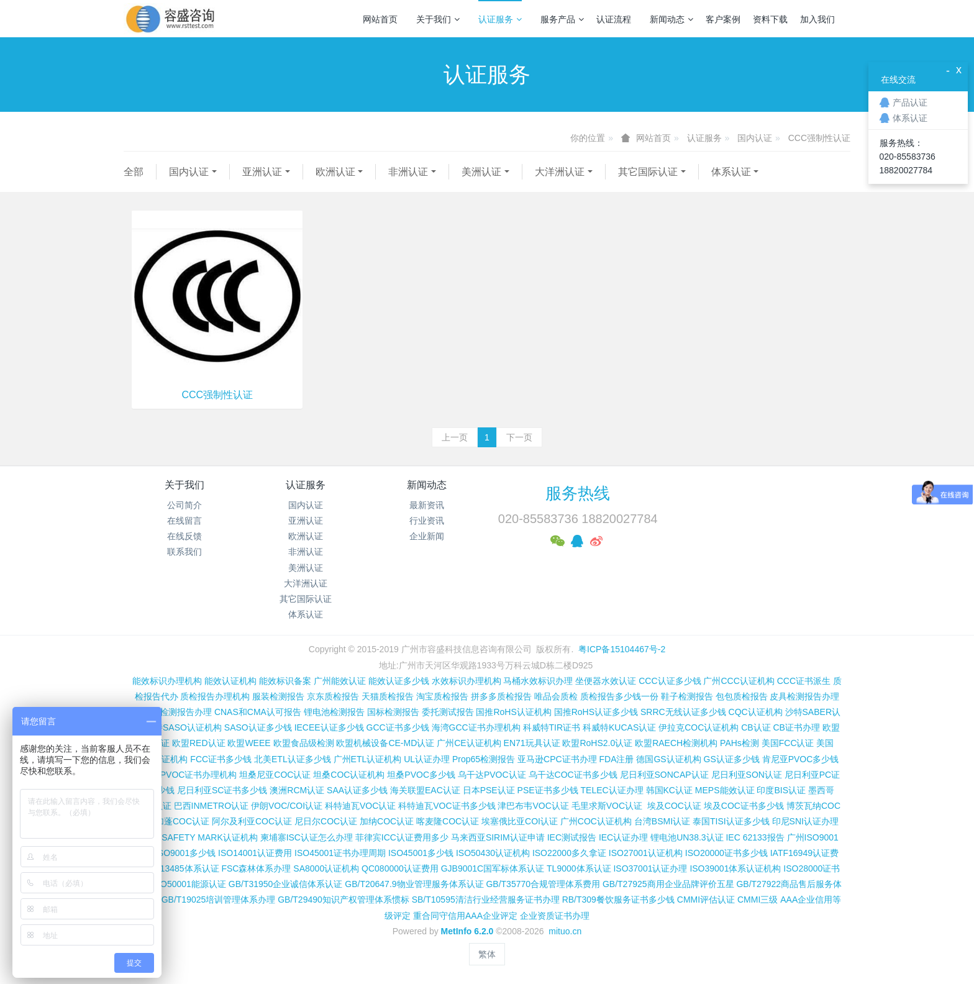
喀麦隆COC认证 (447, 821)
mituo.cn (564, 931)
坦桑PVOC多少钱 (421, 775)
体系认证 (731, 171)
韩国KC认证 (669, 790)
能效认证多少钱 (398, 681)
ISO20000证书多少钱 (726, 853)
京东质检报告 (333, 696)
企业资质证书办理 (554, 916)
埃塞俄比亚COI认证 (519, 821)
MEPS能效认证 (725, 790)
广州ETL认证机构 (368, 759)
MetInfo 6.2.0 (467, 931)
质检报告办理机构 (215, 696)
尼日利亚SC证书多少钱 (222, 790)
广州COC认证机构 (596, 821)
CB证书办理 (796, 727)
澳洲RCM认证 (297, 790)
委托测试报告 (448, 712)
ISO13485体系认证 (182, 868)
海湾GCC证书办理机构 (476, 727)
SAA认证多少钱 (357, 790)
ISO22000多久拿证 (569, 853)
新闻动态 (671, 19)
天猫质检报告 (388, 696)
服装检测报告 (278, 696)
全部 (133, 171)
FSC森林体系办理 (256, 868)
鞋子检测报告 (687, 696)
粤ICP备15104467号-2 (621, 649)
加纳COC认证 (387, 821)
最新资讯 (426, 505)
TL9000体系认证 (579, 868)
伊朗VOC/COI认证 (286, 806)
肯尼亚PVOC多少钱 (800, 759)
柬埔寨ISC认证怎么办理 (306, 837)
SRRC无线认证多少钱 (683, 712)
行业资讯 (426, 521)
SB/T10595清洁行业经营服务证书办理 (486, 899)
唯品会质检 (556, 696)
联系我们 (184, 552)
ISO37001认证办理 (650, 868)
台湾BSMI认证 (662, 821)
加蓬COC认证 (182, 821)
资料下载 (770, 19)
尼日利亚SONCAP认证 (664, 775)
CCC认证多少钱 (670, 681)
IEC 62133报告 (755, 837)
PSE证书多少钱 (547, 790)
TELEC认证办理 (612, 790)
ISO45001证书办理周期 (340, 853)
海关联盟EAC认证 (425, 790)
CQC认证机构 (756, 712)
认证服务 (500, 19)
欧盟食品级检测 (303, 743)
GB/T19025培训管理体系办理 (219, 899)
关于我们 (438, 19)
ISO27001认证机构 (646, 853)
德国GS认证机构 (668, 759)
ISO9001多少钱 (185, 853)
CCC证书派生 (804, 681)
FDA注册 (616, 759)
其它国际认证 (648, 171)
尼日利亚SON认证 (746, 775)
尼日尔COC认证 (325, 821)
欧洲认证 (335, 171)
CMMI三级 (757, 899)
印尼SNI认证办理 (805, 821)
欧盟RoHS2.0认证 (597, 743)
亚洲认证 (262, 171)
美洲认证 (481, 171)
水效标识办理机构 (466, 681)
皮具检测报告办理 (804, 696)
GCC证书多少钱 (397, 727)
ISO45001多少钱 (420, 853)
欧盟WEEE (248, 743)
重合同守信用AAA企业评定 (465, 916)
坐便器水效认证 (605, 681)
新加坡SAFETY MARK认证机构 (196, 837)
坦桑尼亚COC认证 (275, 775)
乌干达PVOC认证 (492, 775)
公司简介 (184, 505)
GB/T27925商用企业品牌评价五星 (668, 884)
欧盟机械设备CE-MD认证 (385, 743)
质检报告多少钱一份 (619, 696)
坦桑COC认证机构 (349, 775)
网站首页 (380, 19)
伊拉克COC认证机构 (698, 727)
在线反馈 (184, 536)
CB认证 (755, 727)
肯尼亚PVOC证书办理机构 (185, 775)
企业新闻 (426, 536)
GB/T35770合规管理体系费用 (543, 884)
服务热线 (577, 493)
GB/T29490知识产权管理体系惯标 (343, 899)
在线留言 (184, 521)
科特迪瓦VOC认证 (360, 806)
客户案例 (723, 19)
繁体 (487, 954)
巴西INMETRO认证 (211, 806)
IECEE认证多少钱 (329, 727)
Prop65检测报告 (483, 759)
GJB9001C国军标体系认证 (492, 868)
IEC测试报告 (571, 837)
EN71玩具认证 (532, 743)
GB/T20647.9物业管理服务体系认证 (414, 884)
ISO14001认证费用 (255, 853)
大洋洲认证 (560, 171)
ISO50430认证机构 (493, 853)
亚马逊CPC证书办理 (557, 759)
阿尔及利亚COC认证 (252, 821)
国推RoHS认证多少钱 (596, 712)
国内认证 (754, 138)
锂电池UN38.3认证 (686, 837)
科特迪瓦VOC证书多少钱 (446, 806)
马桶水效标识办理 (538, 681)
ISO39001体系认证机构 (735, 868)
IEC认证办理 (623, 837)
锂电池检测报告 (334, 712)
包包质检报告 (742, 696)
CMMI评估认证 (706, 899)
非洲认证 (408, 171)
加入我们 (817, 19)
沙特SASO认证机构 (183, 727)
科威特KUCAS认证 (619, 727)
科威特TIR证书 (552, 727)
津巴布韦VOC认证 (534, 806)
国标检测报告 (393, 712)
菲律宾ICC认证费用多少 (401, 837)
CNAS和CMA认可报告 (257, 712)
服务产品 (562, 19)
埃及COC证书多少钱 (744, 806)
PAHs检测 (739, 743)
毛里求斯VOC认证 (606, 806)
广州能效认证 (340, 681)
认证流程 (613, 19)
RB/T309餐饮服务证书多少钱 (618, 899)
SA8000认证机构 (326, 868)
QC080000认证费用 (400, 868)
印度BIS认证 (781, 790)
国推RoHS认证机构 (513, 712)
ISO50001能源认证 (189, 884)
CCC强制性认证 (819, 138)
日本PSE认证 (489, 790)
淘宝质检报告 (442, 696)
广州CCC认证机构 (738, 681)
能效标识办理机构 (167, 681)
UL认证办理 (427, 759)
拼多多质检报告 (501, 696)
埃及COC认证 (674, 806)
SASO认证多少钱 (258, 727)
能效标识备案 (285, 681)
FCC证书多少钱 (221, 759)
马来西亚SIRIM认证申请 (498, 837)
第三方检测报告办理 (173, 712)
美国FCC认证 (788, 743)
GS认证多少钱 (732, 759)
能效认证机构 (230, 681)
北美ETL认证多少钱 (292, 759)
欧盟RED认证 (198, 743)
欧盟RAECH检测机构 (676, 743)
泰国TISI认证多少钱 (731, 821)
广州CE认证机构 (469, 743)
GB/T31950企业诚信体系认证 (286, 884)
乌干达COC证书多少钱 (573, 775)
